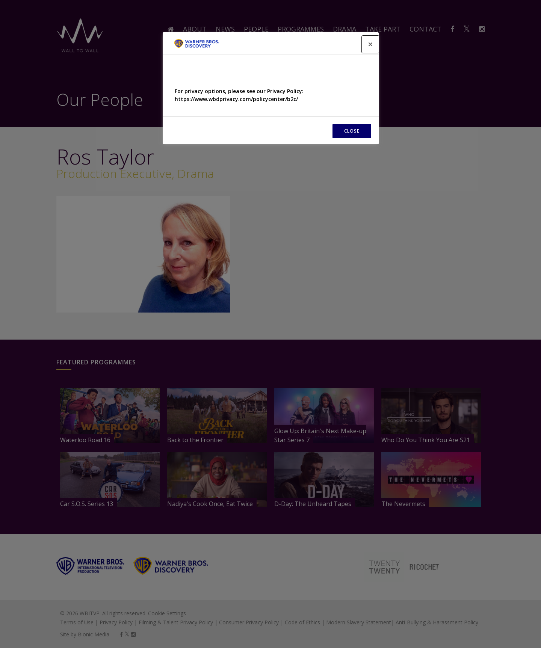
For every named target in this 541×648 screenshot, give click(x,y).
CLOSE (352, 131)
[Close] (370, 44)
